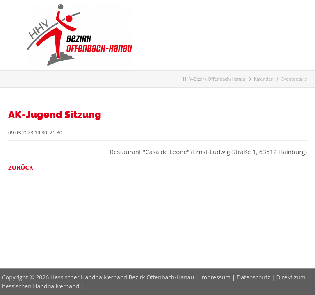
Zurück (20, 167)
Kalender (263, 79)
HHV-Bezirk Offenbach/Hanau (214, 79)
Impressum (215, 277)
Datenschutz (253, 277)
